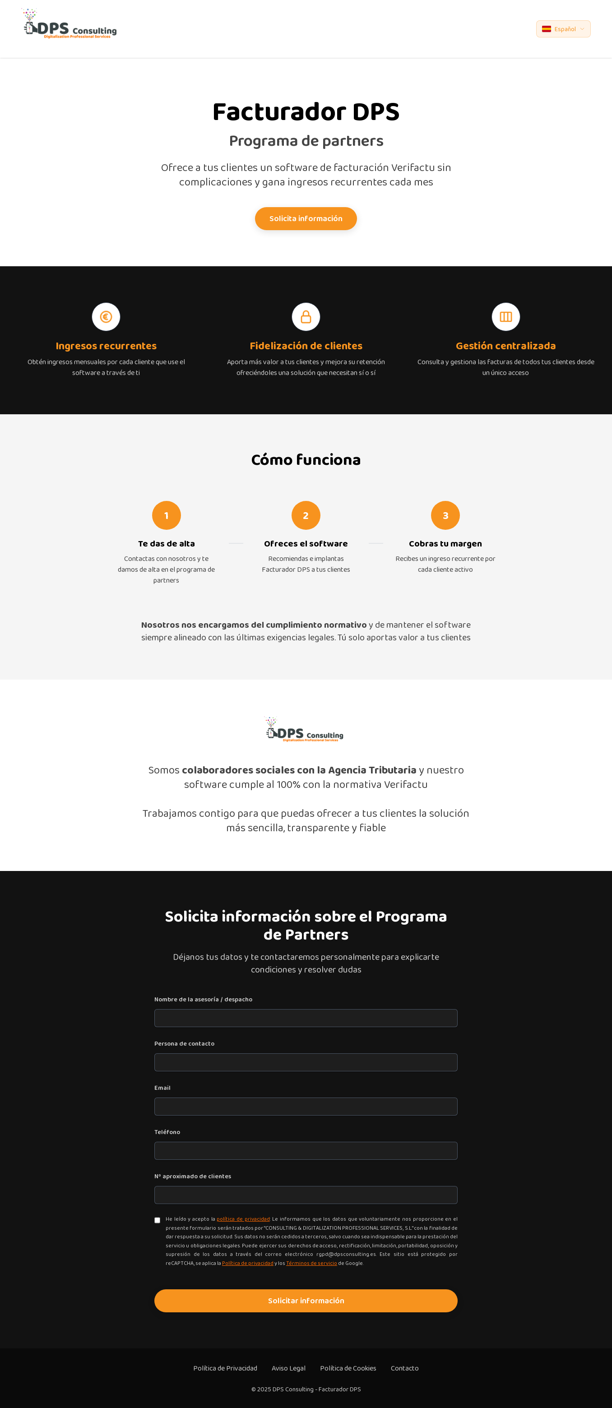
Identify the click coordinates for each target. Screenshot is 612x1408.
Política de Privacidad (225, 1368)
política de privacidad (243, 1219)
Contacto (405, 1368)
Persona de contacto (184, 1043)
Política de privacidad (248, 1263)
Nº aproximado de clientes (192, 1176)
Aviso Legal (289, 1368)
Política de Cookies (348, 1368)
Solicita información (306, 218)
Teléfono (167, 1131)
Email (162, 1087)
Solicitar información (306, 1300)
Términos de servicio (311, 1263)
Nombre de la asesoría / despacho (203, 999)
